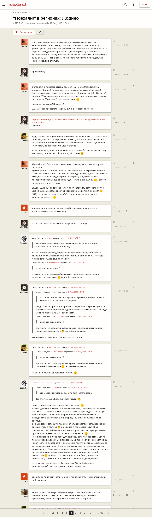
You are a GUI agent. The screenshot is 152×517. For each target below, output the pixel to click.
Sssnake (24, 243)
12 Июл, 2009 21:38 (120, 226)
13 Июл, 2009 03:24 (120, 351)
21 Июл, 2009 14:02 (120, 495)
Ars (26, 212)
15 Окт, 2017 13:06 (60, 23)
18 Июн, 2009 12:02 (120, 90)
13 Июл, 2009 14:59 (120, 480)
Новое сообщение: (35, 23)
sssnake (52, 287)
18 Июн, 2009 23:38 (121, 122)
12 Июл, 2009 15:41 (120, 211)
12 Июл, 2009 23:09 (120, 242)
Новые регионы (21, 13)
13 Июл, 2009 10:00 (120, 386)
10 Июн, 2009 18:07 (120, 74)
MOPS (25, 47)
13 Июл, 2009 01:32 (120, 291)
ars (50, 238)
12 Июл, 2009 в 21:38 (80, 263)
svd (26, 496)
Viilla (47, 23)
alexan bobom (54, 263)
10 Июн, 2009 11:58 (120, 45)
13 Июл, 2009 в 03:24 (73, 383)
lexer (50, 383)
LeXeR (25, 141)
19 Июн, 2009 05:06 (121, 139)
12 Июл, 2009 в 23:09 (76, 287)
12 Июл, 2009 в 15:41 (72, 238)
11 (95, 512)
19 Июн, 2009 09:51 (120, 167)
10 (89, 512)
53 (102, 512)
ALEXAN (24, 76)
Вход (144, 4)
